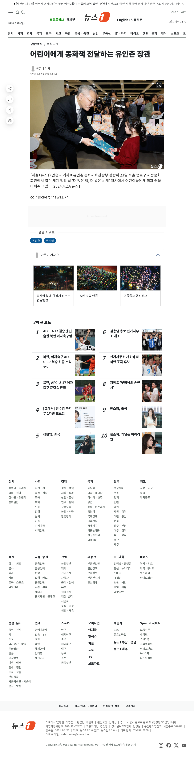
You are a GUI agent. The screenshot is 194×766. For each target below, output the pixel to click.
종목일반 (66, 662)
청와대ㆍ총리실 (17, 488)
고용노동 (66, 507)
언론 (11, 653)
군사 (11, 568)
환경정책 (66, 516)
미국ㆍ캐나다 (95, 493)
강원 (116, 507)
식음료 (65, 601)
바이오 (144, 557)
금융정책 (40, 568)
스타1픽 (144, 639)
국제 (90, 482)
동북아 (91, 488)
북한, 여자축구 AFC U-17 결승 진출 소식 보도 (57, 362)
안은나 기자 (43, 68)
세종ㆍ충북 (120, 511)
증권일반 (40, 582)
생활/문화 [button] (36, 44)
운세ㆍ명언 (15, 667)
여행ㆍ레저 (15, 662)
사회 (38, 482)
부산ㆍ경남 (120, 535)
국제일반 (92, 540)
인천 (116, 502)
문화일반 (13, 649)
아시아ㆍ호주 (95, 497)
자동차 (65, 578)
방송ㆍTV (40, 634)
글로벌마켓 (120, 634)
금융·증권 (41, 557)
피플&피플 (93, 530)
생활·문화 (15, 623)
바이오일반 (146, 578)
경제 (64, 482)
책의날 (50, 240)
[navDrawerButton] (11, 12)
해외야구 (66, 634)
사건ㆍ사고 (41, 488)
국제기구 (92, 526)
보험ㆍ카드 (41, 578)
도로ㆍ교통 (15, 672)
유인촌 (36, 240)
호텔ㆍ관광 (67, 606)
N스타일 (39, 658)
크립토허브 (57, 20)
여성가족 (40, 526)
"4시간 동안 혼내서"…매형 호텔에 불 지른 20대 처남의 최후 (154, 3)
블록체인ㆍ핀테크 (45, 596)
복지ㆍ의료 (146, 563)
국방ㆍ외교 (146, 488)
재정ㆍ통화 (67, 493)
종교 (11, 639)
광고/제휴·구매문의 (86, 706)
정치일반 (13, 502)
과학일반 (119, 592)
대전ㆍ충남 (120, 516)
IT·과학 (119, 557)
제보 (183, 12)
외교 (143, 482)
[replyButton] (10, 99)
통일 (142, 493)
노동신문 (136, 20)
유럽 (89, 502)
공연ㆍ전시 (15, 630)
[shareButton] (10, 88)
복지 (37, 502)
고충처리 (130, 706)
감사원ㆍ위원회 (17, 497)
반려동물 (13, 677)
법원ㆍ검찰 (41, 493)
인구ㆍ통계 (67, 502)
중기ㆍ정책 (67, 582)
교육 (37, 497)
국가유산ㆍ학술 (17, 644)
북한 (11, 557)
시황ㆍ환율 (41, 587)
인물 (37, 521)
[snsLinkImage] (161, 745)
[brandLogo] (97, 16)
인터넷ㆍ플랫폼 (122, 563)
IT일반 (117, 578)
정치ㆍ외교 (15, 563)
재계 (63, 568)
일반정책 (92, 568)
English (122, 20)
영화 (37, 639)
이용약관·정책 (111, 706)
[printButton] (10, 120)
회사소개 (64, 706)
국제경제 (92, 516)
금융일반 (40, 563)
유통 (63, 587)
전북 (116, 521)
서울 (116, 493)
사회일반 (40, 530)
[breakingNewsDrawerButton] (17, 12)
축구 (63, 639)
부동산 (91, 557)
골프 (63, 658)
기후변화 (92, 521)
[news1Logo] (24, 725)
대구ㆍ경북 (120, 530)
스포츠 (65, 623)
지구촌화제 (93, 535)
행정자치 (119, 488)
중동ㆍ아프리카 (96, 507)
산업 (64, 557)
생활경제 (66, 592)
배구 (63, 649)
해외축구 (66, 644)
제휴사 (118, 623)
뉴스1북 (144, 653)
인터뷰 (38, 653)
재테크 (38, 592)
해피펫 (71, 20)
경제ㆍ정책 (67, 488)
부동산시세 (93, 578)
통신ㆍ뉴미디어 (122, 568)
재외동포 (145, 497)
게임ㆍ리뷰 (120, 587)
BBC (116, 630)
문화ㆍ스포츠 (16, 582)
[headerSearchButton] (23, 12)
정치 (11, 482)
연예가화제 (41, 630)
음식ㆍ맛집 (15, 686)
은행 (37, 573)
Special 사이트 (150, 623)
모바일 (117, 573)
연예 (38, 623)
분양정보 (92, 573)
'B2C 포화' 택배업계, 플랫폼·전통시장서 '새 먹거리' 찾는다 (81, 3)
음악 (37, 644)
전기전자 (66, 573)
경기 (116, 497)
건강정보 (13, 658)
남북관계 (13, 587)
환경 (37, 511)
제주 (116, 544)
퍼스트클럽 (146, 658)
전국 (116, 482)
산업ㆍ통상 (67, 497)
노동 (37, 507)
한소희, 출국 (118, 408)
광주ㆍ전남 (120, 526)
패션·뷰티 (67, 596)
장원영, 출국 (51, 434)
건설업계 (92, 582)
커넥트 (175, 12)
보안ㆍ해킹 (120, 582)
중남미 (91, 511)
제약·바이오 (147, 568)
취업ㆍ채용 (67, 610)
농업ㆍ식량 (67, 511)
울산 (116, 540)
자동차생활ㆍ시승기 (20, 681)
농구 (63, 653)
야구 (63, 630)
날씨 (37, 516)
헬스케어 (145, 573)
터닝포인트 (146, 649)
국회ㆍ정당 (15, 493)
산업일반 (66, 563)
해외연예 (40, 649)
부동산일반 (93, 563)
